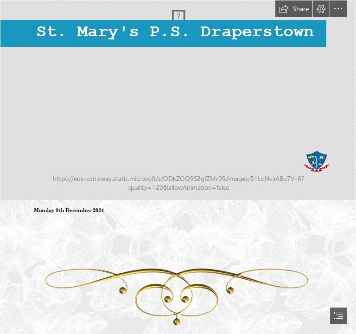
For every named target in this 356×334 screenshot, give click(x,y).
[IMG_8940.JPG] (178, 100)
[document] (178, 167)
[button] (293, 8)
